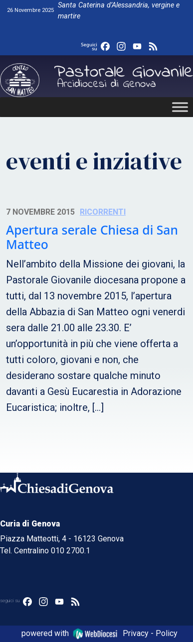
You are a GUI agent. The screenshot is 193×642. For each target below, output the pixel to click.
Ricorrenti (103, 212)
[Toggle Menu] (180, 107)
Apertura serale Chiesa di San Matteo (92, 237)
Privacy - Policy (150, 633)
